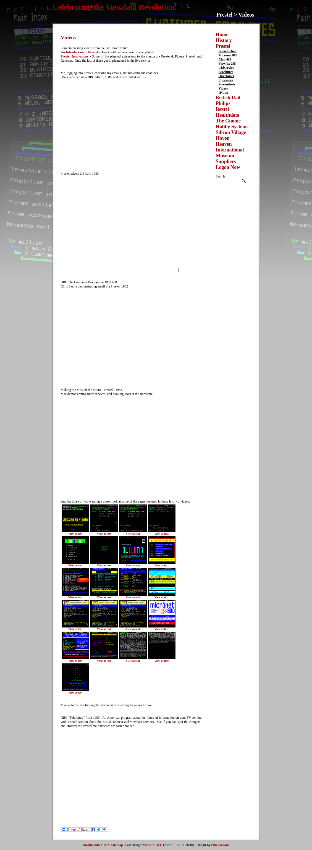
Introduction (228, 51)
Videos (223, 88)
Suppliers (226, 161)
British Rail (228, 97)
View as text (75, 533)
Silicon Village (231, 132)
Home (222, 34)
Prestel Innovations (74, 56)
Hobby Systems (232, 126)
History (224, 40)
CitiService (226, 68)
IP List (223, 93)
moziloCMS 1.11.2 (96, 845)
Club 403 (225, 59)
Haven (223, 138)
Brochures (226, 72)
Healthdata (228, 115)
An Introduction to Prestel (79, 52)
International (230, 150)
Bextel (222, 109)
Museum (225, 155)
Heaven (224, 144)
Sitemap (117, 845)
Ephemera (226, 80)
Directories (226, 76)
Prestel (223, 46)
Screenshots (227, 84)
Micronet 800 (228, 55)
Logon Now (228, 167)
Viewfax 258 (227, 64)
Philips (223, 103)
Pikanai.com (220, 845)
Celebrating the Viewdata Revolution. (115, 7)
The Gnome (228, 121)
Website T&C (152, 845)
